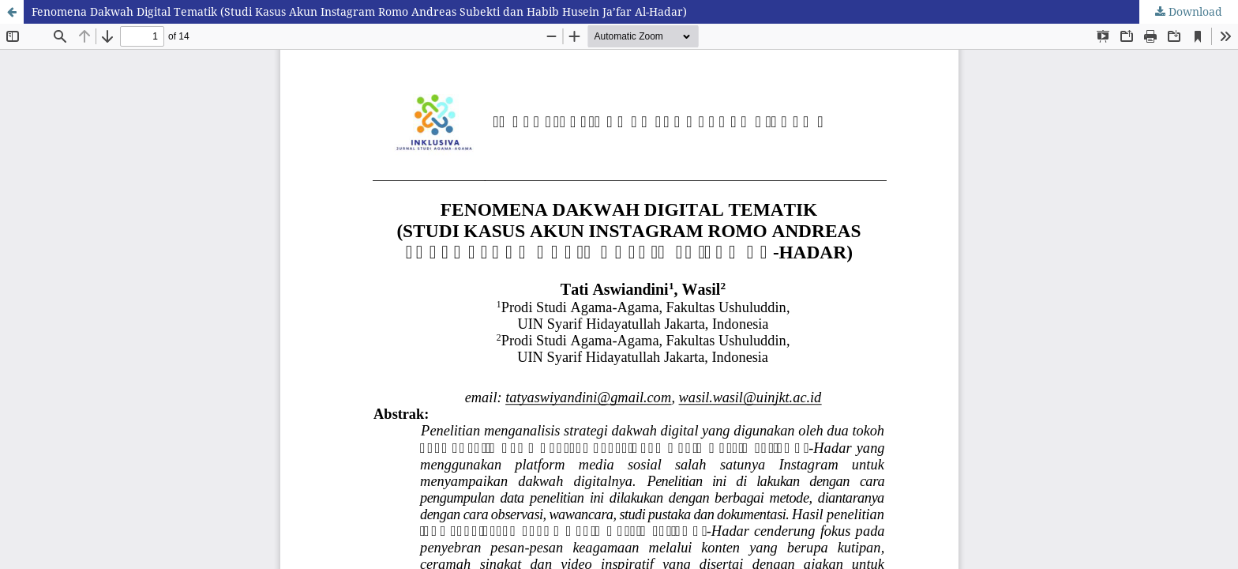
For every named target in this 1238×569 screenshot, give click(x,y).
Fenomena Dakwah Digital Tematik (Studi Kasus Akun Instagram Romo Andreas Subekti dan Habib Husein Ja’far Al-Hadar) (359, 11)
